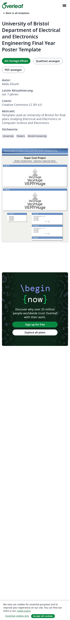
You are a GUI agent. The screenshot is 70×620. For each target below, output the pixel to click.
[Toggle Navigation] (64, 5)
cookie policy (23, 610)
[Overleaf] (12, 5)
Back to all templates (16, 13)
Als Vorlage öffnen (16, 61)
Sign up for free (35, 324)
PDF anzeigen (13, 70)
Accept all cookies (43, 616)
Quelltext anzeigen (48, 61)
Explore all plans (35, 332)
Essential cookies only (17, 615)
